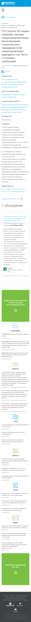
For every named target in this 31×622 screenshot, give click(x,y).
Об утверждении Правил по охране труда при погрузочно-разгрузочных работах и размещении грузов (15, 354)
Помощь (25, 600)
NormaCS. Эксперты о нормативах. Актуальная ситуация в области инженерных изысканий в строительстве (14, 535)
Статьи (15, 490)
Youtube (15, 610)
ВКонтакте (20, 604)
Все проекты (9, 17)
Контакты (12, 595)
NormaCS (10, 268)
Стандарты (5, 23)
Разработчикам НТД (8, 600)
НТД (15, 421)
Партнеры (22, 598)
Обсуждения (15, 331)
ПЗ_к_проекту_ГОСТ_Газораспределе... (14, 189)
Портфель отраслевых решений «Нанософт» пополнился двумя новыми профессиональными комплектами (15, 460)
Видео (15, 522)
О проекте (5, 595)
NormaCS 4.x (18, 600)
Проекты (15, 369)
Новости (15, 455)
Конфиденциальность (22, 595)
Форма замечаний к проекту (11, 199)
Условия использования (12, 598)
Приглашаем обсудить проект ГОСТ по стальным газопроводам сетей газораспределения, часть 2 (15, 218)
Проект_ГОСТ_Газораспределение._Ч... (14, 191)
